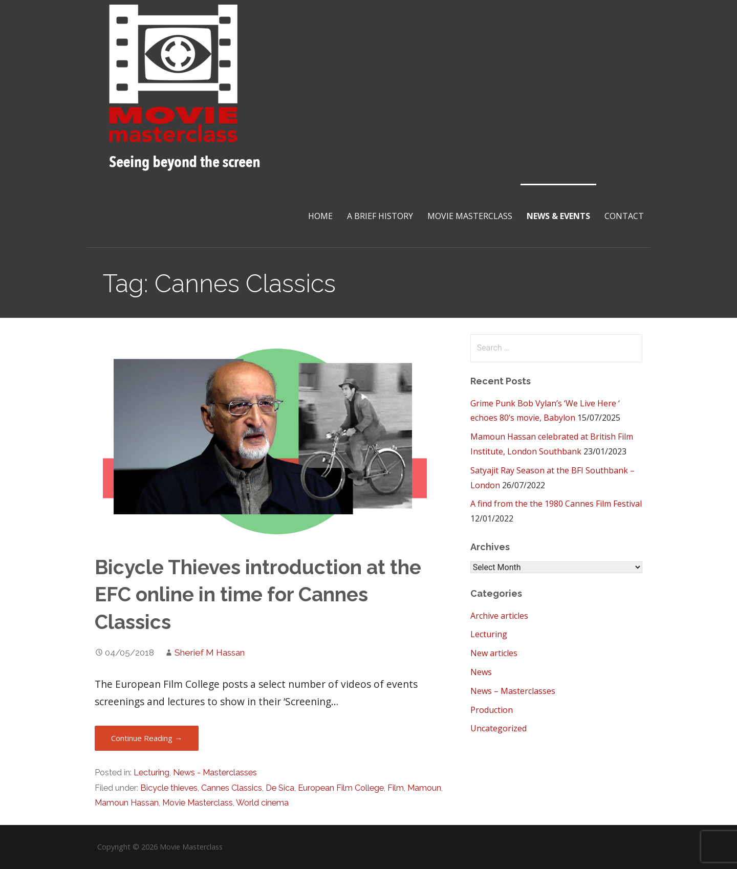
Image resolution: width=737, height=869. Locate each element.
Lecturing (151, 772)
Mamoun (424, 788)
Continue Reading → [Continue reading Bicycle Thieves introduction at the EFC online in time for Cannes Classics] (146, 738)
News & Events (558, 216)
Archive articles (499, 615)
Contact (624, 216)
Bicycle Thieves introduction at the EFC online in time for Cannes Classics (258, 595)
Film (395, 788)
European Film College (341, 788)
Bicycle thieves (169, 788)
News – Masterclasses (512, 691)
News (481, 672)
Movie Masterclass (469, 216)
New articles (493, 653)
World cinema (262, 803)
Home (320, 216)
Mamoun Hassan (127, 803)
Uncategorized (498, 728)
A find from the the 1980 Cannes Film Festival (556, 503)
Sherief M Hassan (210, 652)
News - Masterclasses (215, 772)
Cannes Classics (231, 788)
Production (491, 709)
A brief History (380, 216)
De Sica (280, 788)
